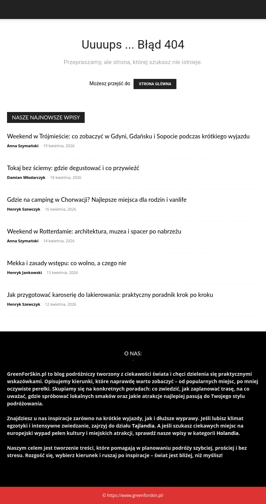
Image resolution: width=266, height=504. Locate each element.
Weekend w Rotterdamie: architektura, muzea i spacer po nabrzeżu (94, 231)
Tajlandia (143, 425)
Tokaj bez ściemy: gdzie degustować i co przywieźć (73, 168)
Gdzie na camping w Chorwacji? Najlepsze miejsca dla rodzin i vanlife (97, 199)
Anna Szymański (23, 145)
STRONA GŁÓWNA (155, 84)
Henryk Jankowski (24, 272)
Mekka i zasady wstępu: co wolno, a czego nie (66, 263)
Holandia (227, 433)
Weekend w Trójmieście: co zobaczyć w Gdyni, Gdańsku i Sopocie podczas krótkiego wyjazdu (128, 136)
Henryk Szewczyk (23, 209)
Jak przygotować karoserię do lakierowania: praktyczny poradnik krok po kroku (110, 294)
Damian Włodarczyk (26, 177)
